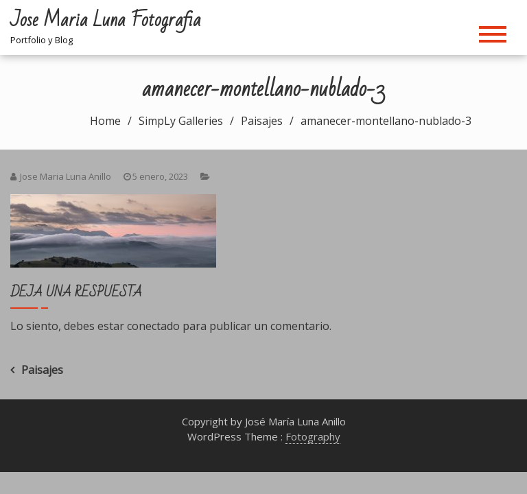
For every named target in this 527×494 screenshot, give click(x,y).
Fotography (312, 436)
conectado (153, 325)
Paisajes (42, 369)
